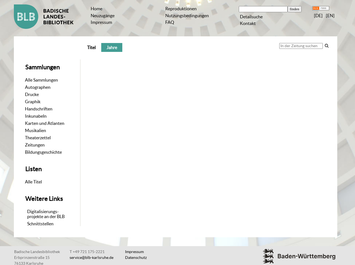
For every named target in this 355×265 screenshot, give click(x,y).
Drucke (32, 94)
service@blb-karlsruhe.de (91, 257)
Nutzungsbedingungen (187, 15)
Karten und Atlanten (44, 123)
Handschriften (38, 108)
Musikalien (35, 130)
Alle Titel (33, 181)
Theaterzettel (38, 137)
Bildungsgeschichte (43, 152)
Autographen (37, 87)
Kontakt (248, 23)
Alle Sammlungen (41, 79)
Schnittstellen (40, 223)
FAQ (169, 22)
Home (96, 8)
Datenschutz (136, 257)
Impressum (101, 22)
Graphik (32, 101)
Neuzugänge (103, 15)
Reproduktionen (181, 8)
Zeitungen (35, 144)
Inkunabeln (36, 115)
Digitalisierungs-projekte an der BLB (46, 214)
